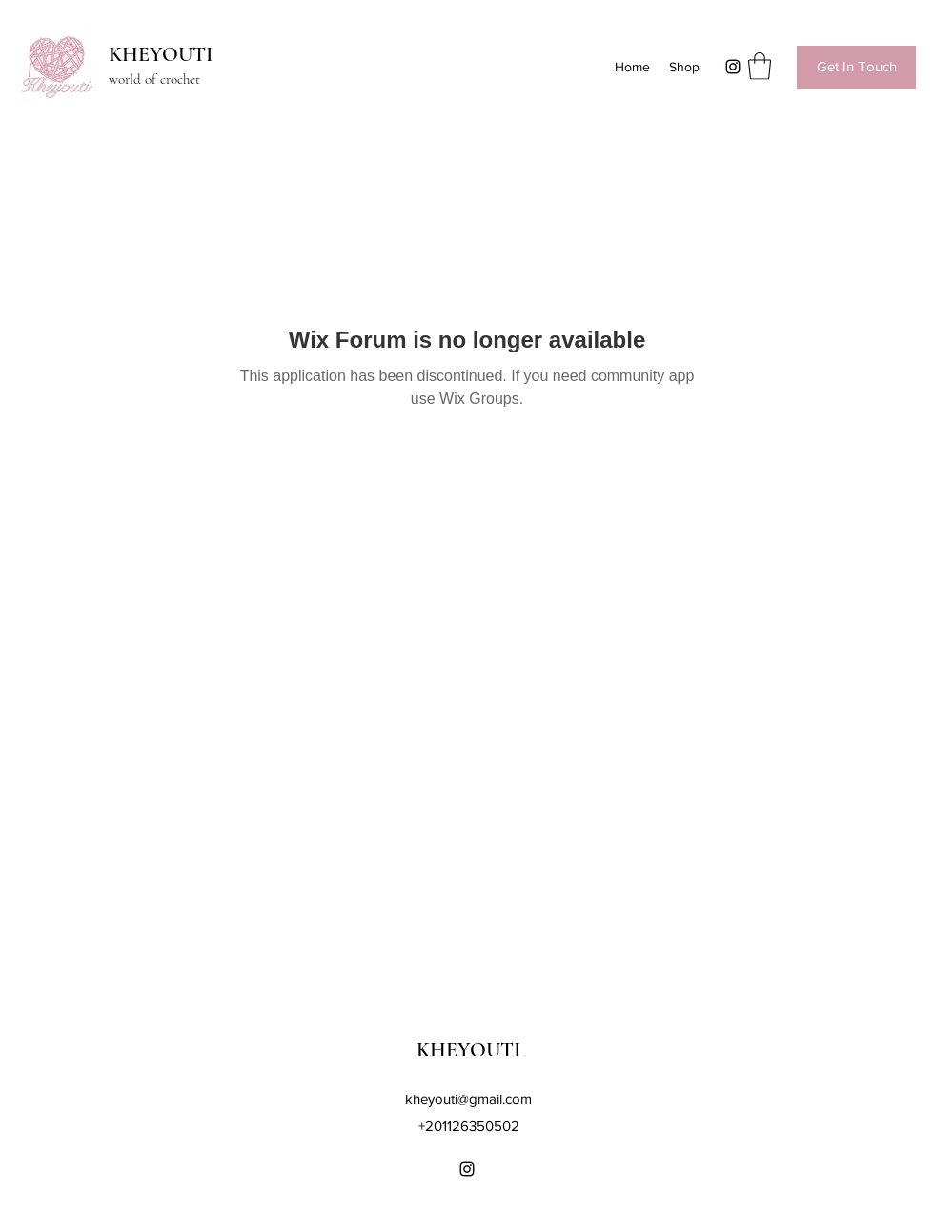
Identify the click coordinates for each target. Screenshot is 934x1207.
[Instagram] (732, 66)
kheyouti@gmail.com (468, 1099)
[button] (759, 66)
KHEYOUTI (161, 54)
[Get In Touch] (856, 67)
